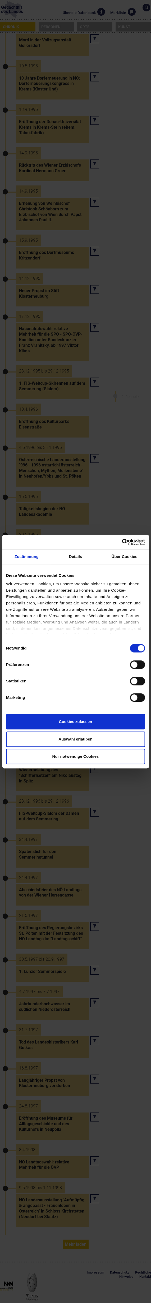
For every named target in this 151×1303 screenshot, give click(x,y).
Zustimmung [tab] (27, 556)
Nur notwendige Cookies (75, 756)
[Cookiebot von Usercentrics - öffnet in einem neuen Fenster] (122, 542)
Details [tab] (75, 556)
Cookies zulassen (75, 721)
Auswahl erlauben (75, 739)
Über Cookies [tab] (125, 556)
